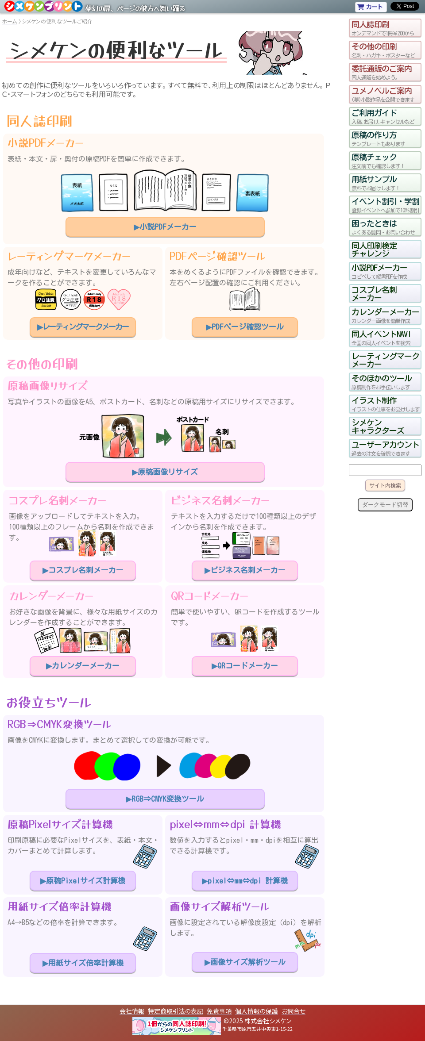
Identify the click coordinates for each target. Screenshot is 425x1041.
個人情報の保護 (256, 1010)
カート (369, 6)
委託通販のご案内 (385, 72)
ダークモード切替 (385, 504)
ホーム (9, 21)
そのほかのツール (385, 381)
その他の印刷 (385, 50)
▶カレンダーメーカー (83, 665)
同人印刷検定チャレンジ (374, 249)
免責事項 (219, 1010)
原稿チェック (385, 160)
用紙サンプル (385, 182)
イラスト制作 (385, 403)
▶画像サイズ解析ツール (245, 962)
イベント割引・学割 (385, 204)
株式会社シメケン (267, 1020)
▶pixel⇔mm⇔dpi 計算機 (245, 880)
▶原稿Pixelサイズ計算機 (82, 880)
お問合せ (293, 1010)
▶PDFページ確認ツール (245, 326)
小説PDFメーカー (385, 271)
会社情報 (132, 1010)
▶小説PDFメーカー (165, 226)
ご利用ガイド (385, 116)
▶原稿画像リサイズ (165, 472)
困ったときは (385, 226)
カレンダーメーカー (385, 315)
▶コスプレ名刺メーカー (83, 570)
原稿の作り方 (385, 138)
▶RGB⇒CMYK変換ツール (165, 799)
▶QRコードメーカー (245, 665)
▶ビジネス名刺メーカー (245, 570)
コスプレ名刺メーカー (374, 293)
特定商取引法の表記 (175, 1010)
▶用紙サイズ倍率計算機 (83, 963)
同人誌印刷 (385, 27)
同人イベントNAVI (385, 337)
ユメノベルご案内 (385, 94)
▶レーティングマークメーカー (82, 326)
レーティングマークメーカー (385, 359)
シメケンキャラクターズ (378, 426)
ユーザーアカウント (385, 448)
